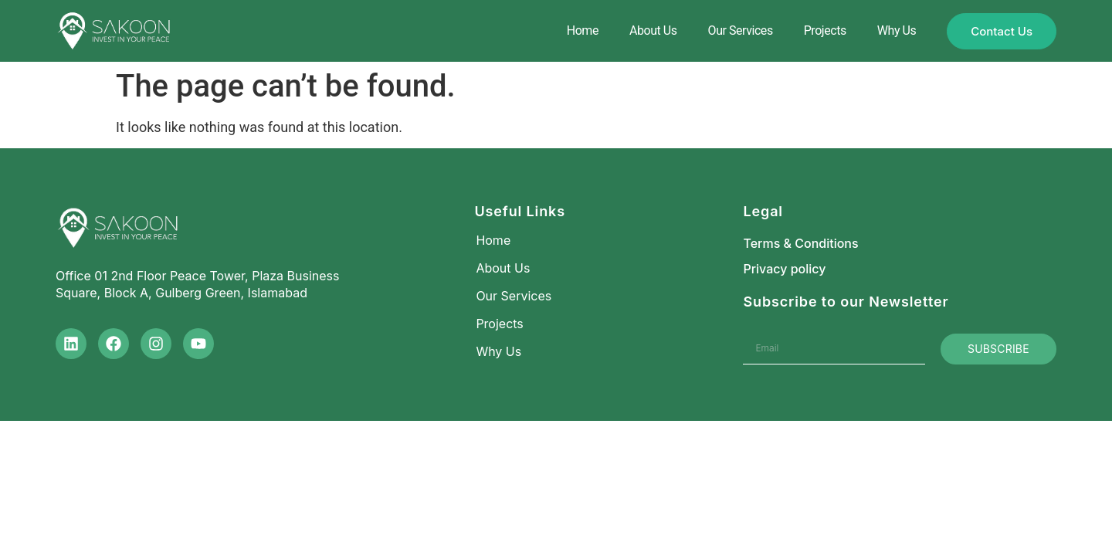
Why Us (896, 30)
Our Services (740, 30)
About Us (653, 30)
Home (582, 30)
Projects (825, 30)
